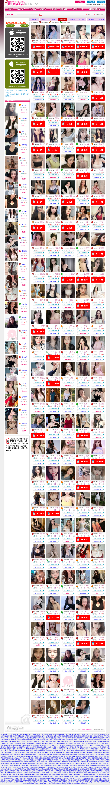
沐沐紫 (24, 291)
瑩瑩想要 (57, 300)
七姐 (23, 171)
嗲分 (85, 326)
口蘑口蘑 (101, 482)
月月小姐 (86, 456)
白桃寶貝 (24, 383)
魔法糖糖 (24, 357)
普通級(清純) (66, 22)
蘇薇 (100, 378)
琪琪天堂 (57, 248)
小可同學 (57, 456)
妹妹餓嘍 (86, 300)
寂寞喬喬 (101, 248)
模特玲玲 (42, 300)
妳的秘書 (42, 508)
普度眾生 (42, 274)
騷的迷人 (101, 170)
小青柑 (71, 482)
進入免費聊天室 (97, 174)
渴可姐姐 (24, 105)
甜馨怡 (42, 482)
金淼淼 (71, 378)
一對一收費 (100, 19)
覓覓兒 (24, 238)
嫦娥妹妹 (86, 482)
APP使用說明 (10, 25)
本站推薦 (72, 19)
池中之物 (101, 300)
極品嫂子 (72, 456)
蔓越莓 (101, 92)
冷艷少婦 (42, 170)
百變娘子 (101, 196)
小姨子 (86, 222)
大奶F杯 (57, 66)
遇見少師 (57, 404)
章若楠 (42, 248)
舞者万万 (72, 92)
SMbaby (101, 430)
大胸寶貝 (42, 560)
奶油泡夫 (57, 222)
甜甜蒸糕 (72, 40)
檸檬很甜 (86, 196)
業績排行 (34, 19)
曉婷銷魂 (86, 534)
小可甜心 (24, 224)
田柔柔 (71, 144)
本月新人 (81, 19)
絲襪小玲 (57, 144)
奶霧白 (42, 92)
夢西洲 (86, 66)
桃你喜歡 (24, 145)
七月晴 (57, 482)
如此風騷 (57, 560)
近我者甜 (57, 586)
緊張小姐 (72, 196)
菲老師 (86, 118)
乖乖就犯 (57, 118)
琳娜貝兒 (24, 304)
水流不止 (101, 534)
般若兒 (86, 404)
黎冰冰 (57, 430)
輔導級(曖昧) (55, 22)
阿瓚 (85, 430)
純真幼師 (24, 118)
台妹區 (53, 19)
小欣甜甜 (24, 251)
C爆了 (101, 66)
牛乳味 (24, 264)
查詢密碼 (101, 2)
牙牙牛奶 (24, 185)
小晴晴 (71, 66)
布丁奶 (101, 352)
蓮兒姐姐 (72, 612)
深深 (56, 326)
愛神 (41, 118)
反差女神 (57, 378)
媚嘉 (23, 131)
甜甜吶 (42, 222)
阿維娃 (24, 344)
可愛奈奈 (42, 66)
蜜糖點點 (24, 370)
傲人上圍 (42, 40)
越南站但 (24, 410)
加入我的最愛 (99, 14)
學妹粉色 (24, 423)
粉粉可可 (86, 248)
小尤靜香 (101, 274)
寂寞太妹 (72, 326)
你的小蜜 (57, 352)
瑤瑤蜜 (86, 560)
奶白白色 (72, 352)
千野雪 (71, 404)
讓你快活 (57, 534)
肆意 (41, 430)
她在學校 (42, 534)
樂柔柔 (101, 40)
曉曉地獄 (72, 118)
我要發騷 (57, 196)
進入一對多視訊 (82, 96)
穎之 (71, 222)
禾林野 (42, 586)
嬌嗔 (85, 352)
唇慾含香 (101, 144)
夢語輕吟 (101, 508)
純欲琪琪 (42, 326)
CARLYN (24, 211)
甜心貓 (71, 300)
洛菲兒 (101, 222)
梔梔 (56, 612)
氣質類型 (24, 317)
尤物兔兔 (24, 330)
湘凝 (71, 170)
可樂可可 (72, 560)
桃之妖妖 (86, 144)
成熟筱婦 (57, 274)
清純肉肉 (24, 198)
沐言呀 (24, 158)
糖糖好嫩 (101, 118)
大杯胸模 (72, 430)
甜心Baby (57, 40)
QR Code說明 (24, 25)
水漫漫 (57, 92)
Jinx (41, 352)
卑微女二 (86, 586)
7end (85, 92)
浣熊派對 (42, 612)
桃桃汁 (86, 378)
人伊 (41, 196)
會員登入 (80, 2)
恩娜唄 (101, 326)
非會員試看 (68, 73)
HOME (89, 14)
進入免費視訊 (68, 70)
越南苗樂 (24, 397)
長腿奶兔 (72, 248)
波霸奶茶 (86, 274)
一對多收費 (91, 19)
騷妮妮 (86, 40)
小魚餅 (57, 170)
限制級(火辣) (45, 22)
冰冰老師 (72, 274)
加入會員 (91, 2)
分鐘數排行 (44, 19)
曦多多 (24, 277)
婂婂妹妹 (72, 508)
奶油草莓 (101, 456)
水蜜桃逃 (42, 144)
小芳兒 (86, 170)
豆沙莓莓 (86, 508)
